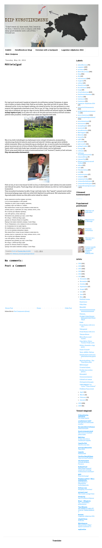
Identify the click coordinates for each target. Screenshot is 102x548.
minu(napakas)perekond (26, 253)
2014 (80, 269)
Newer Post (9, 308)
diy (79, 76)
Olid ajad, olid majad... (87, 382)
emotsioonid (82, 78)
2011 (79, 276)
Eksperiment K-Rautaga (89, 220)
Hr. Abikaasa (14, 253)
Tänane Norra (84, 334)
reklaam (81, 151)
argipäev (81, 67)
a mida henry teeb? (84, 421)
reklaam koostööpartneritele (85, 154)
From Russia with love (87, 332)
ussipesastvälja (83, 179)
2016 (80, 263)
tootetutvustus (83, 174)
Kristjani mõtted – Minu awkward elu (86, 479)
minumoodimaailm (85, 448)
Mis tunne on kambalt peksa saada (85, 433)
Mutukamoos (82, 523)
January (83, 400)
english (80, 81)
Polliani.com (82, 488)
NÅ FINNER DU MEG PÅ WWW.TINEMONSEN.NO (86, 510)
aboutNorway (82, 65)
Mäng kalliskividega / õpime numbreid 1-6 (85, 525)
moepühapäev (83, 126)
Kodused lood (82, 467)
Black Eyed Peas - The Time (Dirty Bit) (87, 361)
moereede (81, 128)
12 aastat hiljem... (85, 367)
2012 (80, 274)
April (82, 392)
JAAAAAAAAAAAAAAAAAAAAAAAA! (87, 310)
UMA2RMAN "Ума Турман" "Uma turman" (88, 385)
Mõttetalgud (84, 365)
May (81, 297)
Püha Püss (83, 304)
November (83, 281)
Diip (79, 74)
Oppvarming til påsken (85, 458)
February (83, 397)
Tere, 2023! (81, 449)
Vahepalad (83, 329)
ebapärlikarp (82, 519)
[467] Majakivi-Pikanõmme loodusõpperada (83, 483)
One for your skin (83, 445)
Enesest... (81, 514)
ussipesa (81, 177)
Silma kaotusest (83, 428)
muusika (81, 137)
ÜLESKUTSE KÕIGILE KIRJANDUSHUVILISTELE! (87, 318)
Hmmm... (83, 314)
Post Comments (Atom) (22, 311)
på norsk (81, 141)
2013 (80, 271)
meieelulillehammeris (86, 107)
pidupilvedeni (83, 146)
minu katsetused (83, 115)
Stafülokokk (82, 453)
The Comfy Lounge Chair (86, 494)
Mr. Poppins (82, 132)
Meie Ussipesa (11, 54)
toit (79, 172)
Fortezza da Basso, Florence (83, 463)
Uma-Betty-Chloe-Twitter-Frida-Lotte (87, 342)
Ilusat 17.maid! (84, 349)
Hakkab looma (85, 299)
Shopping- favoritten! (85, 489)
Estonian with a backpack (47, 50)
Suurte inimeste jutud (85, 431)
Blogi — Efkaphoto (84, 501)
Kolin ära (81, 520)
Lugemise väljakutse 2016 (72, 50)
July (81, 292)
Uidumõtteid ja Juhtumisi (83, 415)
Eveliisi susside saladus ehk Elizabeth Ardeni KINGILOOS (90, 250)
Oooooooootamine (86, 377)
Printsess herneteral (89, 229)
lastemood (81, 99)
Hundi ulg (81, 497)
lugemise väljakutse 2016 (86, 103)
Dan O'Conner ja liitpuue (86, 498)
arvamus (81, 69)
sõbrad (80, 165)
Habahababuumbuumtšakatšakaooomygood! (88, 356)
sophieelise (82, 529)
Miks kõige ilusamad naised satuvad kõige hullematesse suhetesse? (86, 470)
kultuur (80, 97)
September (84, 286)
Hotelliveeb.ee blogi (23, 50)
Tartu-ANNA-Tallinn (87, 352)
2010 (80, 403)
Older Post (68, 308)
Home (39, 308)
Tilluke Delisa (83, 170)
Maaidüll (83, 307)
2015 (80, 266)
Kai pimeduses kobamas (86, 427)
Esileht (8, 50)
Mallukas (81, 437)
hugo (79, 90)
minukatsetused (83, 121)
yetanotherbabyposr (85, 181)
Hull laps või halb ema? (89, 211)
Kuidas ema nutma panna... (86, 370)
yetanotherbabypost (85, 183)
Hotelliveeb (82, 85)
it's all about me (83, 92)
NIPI (79, 474)
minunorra (82, 123)
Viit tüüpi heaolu (83, 418)
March (82, 395)
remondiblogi (82, 157)
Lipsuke (81, 452)
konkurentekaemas (85, 94)
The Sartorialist (83, 461)
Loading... (79, 198)
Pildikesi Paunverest (87, 389)
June (81, 294)
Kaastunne (83, 302)
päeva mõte (82, 144)
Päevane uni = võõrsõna (90, 238)
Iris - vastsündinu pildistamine (83, 503)
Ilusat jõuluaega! (83, 476)
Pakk (81, 322)
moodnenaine (83, 130)
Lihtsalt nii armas (86, 379)
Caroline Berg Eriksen (85, 456)
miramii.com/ (83, 492)
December (83, 279)
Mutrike (81, 135)
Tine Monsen (82, 507)
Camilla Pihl (82, 443)
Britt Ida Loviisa (83, 71)
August (82, 289)
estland (80, 83)
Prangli (80, 148)
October (83, 284)
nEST (80, 139)
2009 (80, 406)
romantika (81, 159)
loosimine (81, 101)
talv (79, 167)
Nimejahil (83, 374)
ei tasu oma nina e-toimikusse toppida (84, 439)
